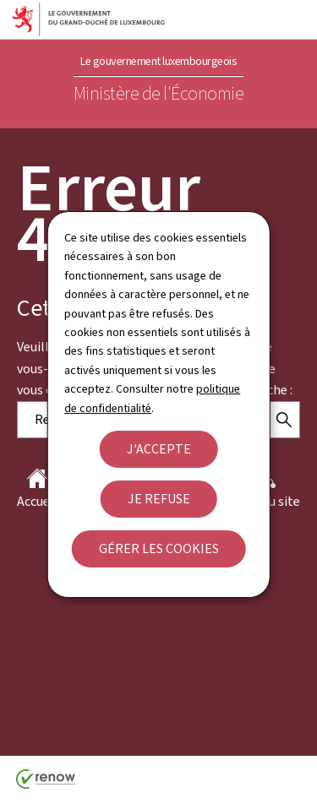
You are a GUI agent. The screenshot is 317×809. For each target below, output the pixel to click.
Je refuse (159, 499)
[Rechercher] (284, 419)
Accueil (37, 489)
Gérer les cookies (159, 548)
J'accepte (159, 449)
